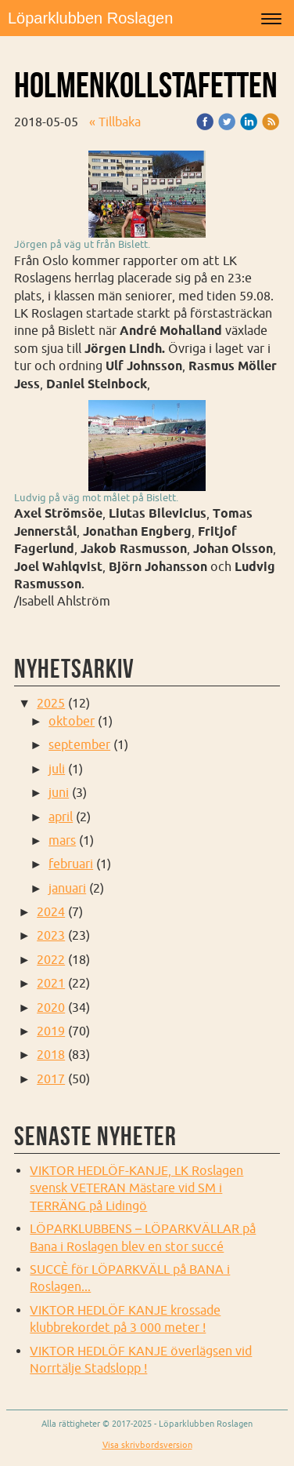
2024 (51, 911)
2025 (51, 703)
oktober (71, 721)
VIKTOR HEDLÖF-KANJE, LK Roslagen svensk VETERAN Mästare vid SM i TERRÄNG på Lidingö (136, 1188)
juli (56, 769)
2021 (51, 983)
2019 (51, 1031)
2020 (51, 1007)
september (79, 744)
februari (70, 864)
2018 (51, 1054)
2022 (51, 959)
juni (58, 792)
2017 (51, 1078)
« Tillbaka (115, 122)
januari (67, 888)
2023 (51, 935)
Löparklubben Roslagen (90, 18)
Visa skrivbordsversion (147, 1445)
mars (62, 840)
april (60, 816)
